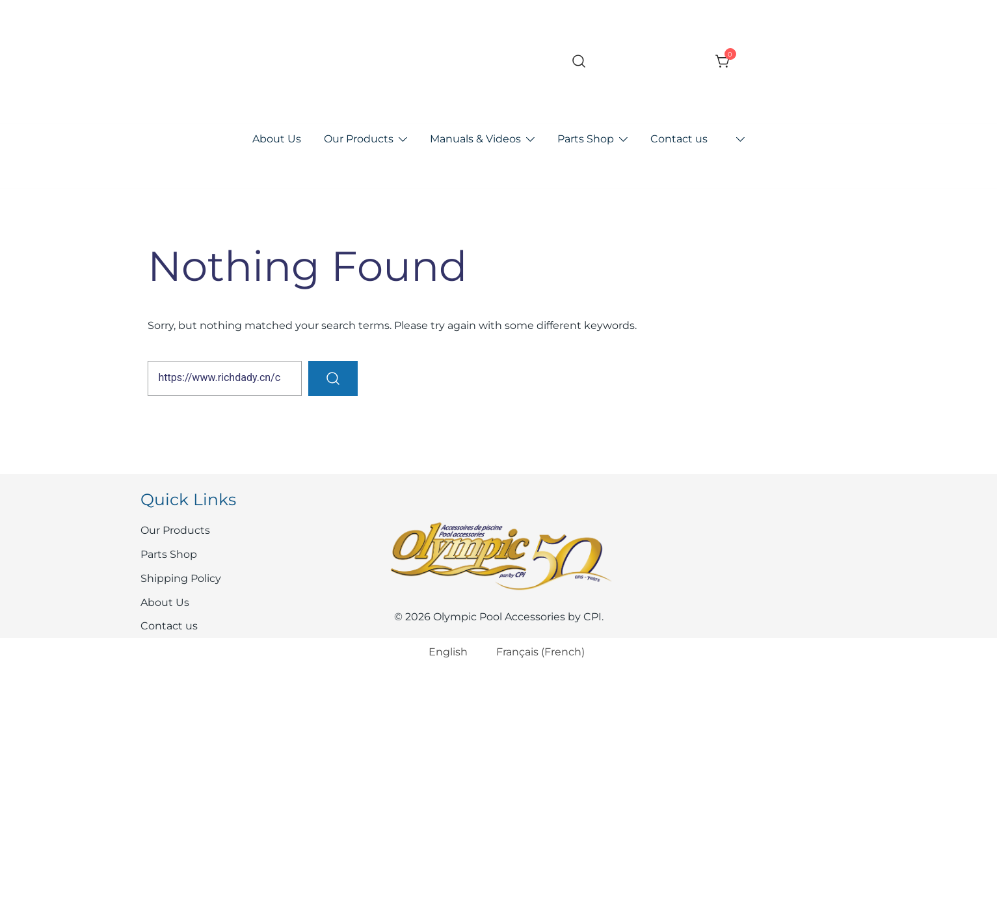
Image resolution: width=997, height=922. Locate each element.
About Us (276, 139)
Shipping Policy (180, 578)
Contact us (679, 139)
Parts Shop (585, 139)
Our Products (358, 139)
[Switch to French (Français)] (532, 652)
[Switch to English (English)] (439, 652)
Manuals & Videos (475, 139)
